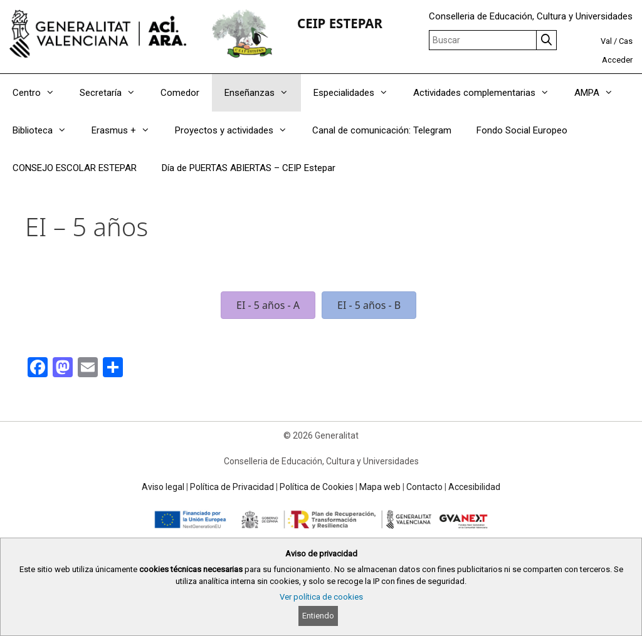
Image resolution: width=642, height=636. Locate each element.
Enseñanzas (262, 93)
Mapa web (380, 487)
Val (606, 41)
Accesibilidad (474, 487)
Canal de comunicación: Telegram (381, 130)
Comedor (179, 92)
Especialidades (357, 93)
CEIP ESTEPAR (339, 23)
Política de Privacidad (232, 487)
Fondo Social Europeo (521, 130)
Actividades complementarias (487, 93)
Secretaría (114, 93)
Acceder (617, 60)
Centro (40, 93)
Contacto (424, 487)
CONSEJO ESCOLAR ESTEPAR (75, 168)
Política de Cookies (317, 487)
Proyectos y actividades (237, 130)
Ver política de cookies (321, 597)
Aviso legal (163, 487)
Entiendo (318, 615)
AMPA (600, 93)
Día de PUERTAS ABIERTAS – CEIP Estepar (248, 168)
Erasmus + (127, 130)
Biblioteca (46, 130)
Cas (626, 41)
